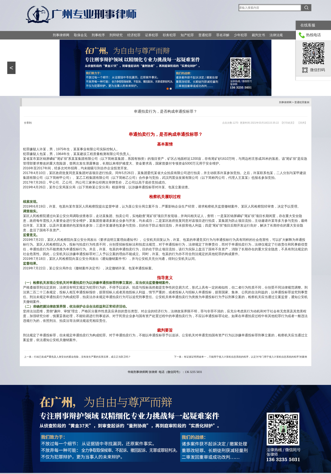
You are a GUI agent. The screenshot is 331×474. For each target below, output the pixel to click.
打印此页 (288, 122)
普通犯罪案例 (301, 102)
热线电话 (313, 35)
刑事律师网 (61, 35)
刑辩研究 (116, 35)
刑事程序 (98, 35)
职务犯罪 (169, 35)
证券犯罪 (151, 35)
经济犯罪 (133, 35)
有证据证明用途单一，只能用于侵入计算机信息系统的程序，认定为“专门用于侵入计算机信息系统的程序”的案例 (245, 356)
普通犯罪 (205, 35)
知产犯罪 (187, 35)
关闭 (302, 122)
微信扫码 (317, 70)
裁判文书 (258, 35)
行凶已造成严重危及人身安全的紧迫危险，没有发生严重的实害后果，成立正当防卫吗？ (82, 356)
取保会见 (80, 35)
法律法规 (276, 35)
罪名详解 (222, 35)
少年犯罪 (240, 35)
